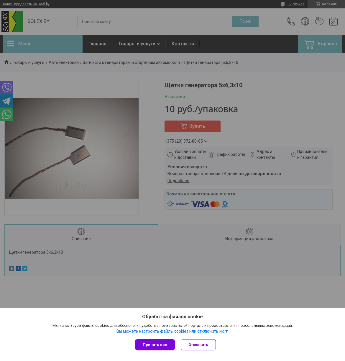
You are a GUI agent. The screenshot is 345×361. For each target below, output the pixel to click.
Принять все (155, 344)
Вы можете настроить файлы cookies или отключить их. (170, 331)
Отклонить (198, 344)
